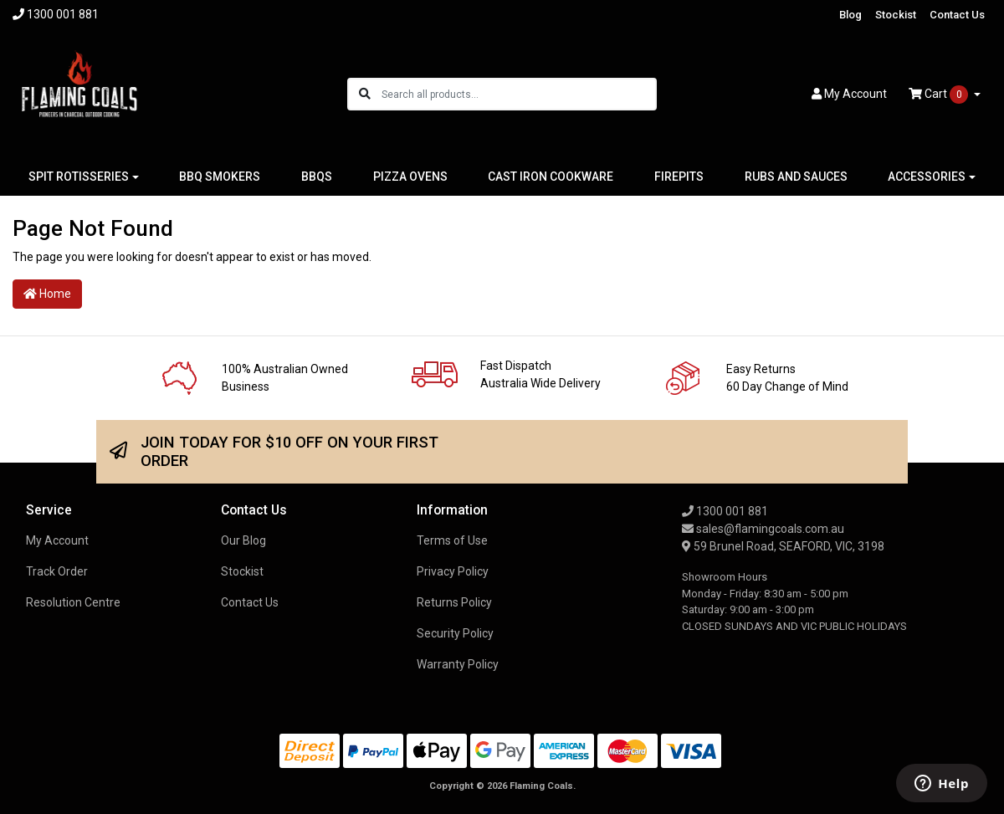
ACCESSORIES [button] (927, 176)
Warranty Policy (458, 664)
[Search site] (365, 94)
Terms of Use (452, 540)
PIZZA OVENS (410, 176)
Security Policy (455, 633)
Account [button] (849, 93)
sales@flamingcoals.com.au (763, 528)
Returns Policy (454, 602)
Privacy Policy (453, 571)
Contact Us (957, 14)
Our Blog (243, 540)
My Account (57, 540)
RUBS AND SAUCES (796, 176)
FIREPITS (679, 176)
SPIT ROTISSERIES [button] (78, 176)
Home (47, 293)
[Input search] (518, 94)
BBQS (316, 176)
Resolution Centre (73, 602)
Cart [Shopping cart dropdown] (940, 94)
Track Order (57, 571)
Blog (850, 14)
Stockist (895, 14)
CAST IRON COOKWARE (550, 176)
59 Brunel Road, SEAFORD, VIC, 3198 (783, 546)
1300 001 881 (725, 511)
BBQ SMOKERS (219, 176)
